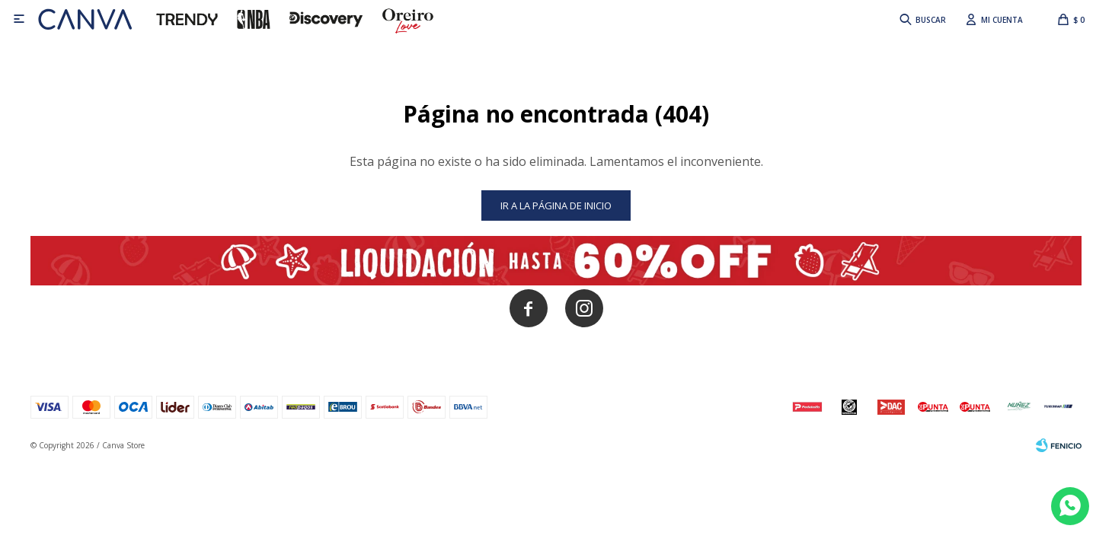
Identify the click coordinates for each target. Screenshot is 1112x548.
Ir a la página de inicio (556, 205)
